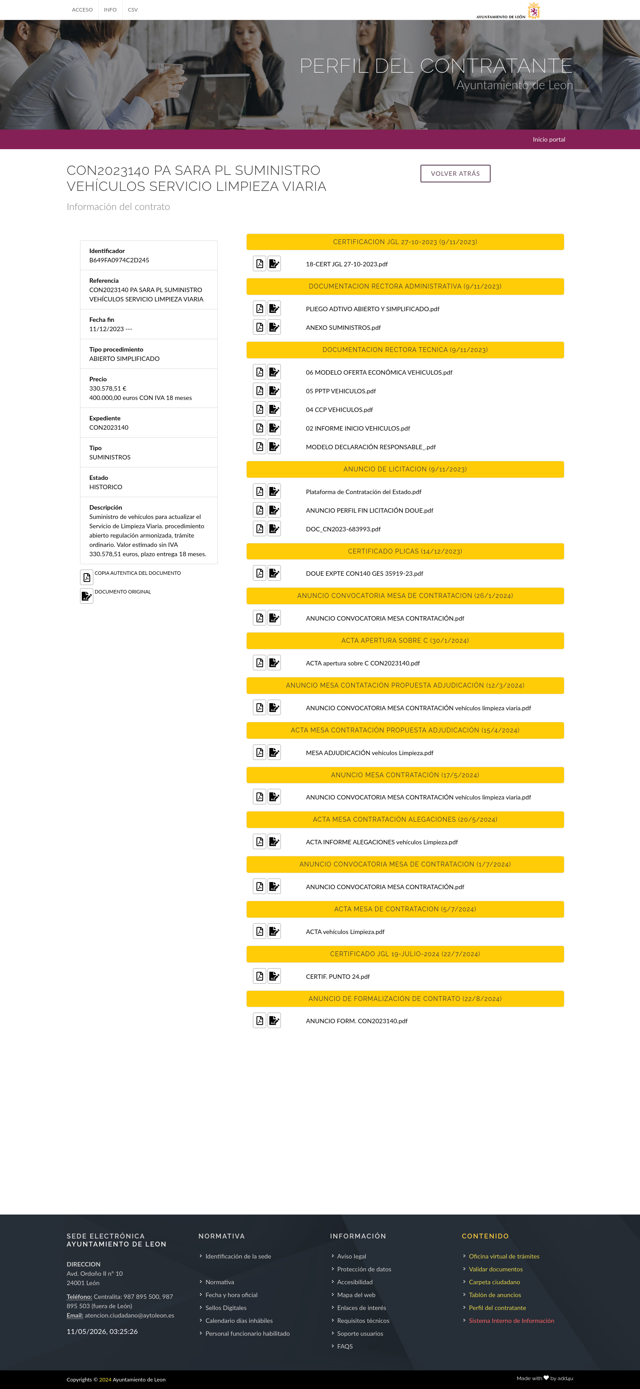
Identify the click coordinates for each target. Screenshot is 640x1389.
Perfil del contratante (497, 1307)
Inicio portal (549, 139)
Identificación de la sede (238, 1256)
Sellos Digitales (225, 1307)
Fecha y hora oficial (231, 1294)
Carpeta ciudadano (494, 1282)
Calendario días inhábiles (238, 1320)
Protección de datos (364, 1269)
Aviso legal (351, 1256)
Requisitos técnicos (363, 1320)
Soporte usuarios (360, 1333)
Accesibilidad (355, 1282)
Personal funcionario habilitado (247, 1333)
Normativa (219, 1282)
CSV (133, 9)
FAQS (345, 1346)
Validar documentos (496, 1269)
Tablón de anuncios (495, 1294)
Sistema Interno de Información (511, 1320)
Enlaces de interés (361, 1307)
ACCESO (82, 9)
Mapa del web (356, 1294)
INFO (110, 9)
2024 (105, 1379)
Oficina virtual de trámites (504, 1256)
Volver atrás (455, 173)
